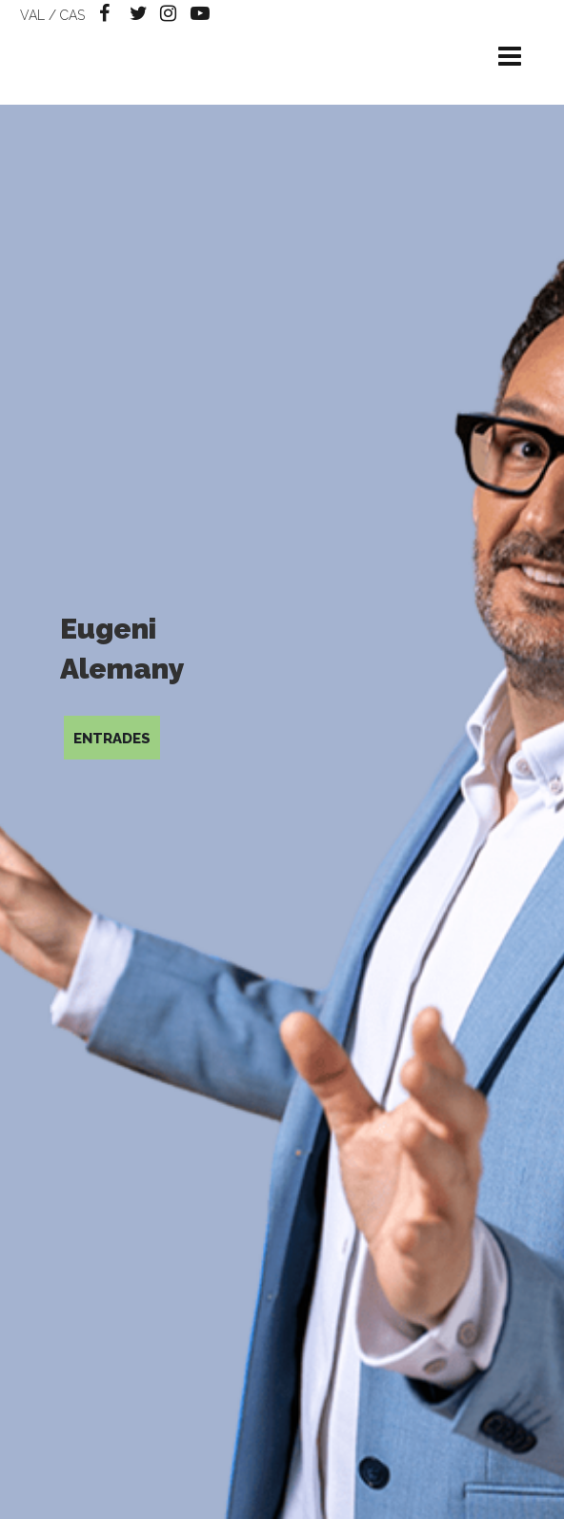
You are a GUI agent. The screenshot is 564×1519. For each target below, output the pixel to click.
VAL (32, 15)
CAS (72, 15)
